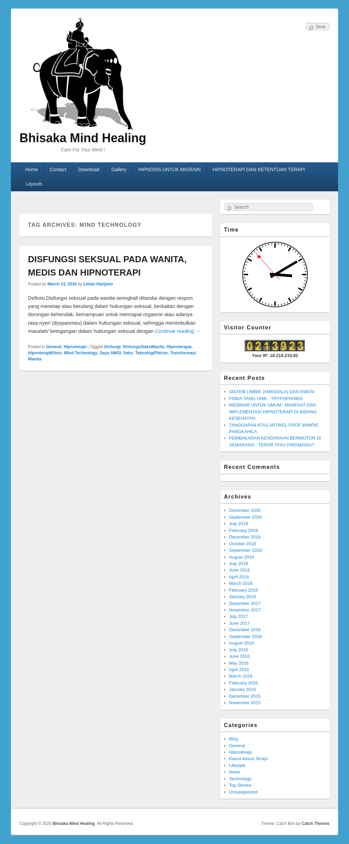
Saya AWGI (110, 353)
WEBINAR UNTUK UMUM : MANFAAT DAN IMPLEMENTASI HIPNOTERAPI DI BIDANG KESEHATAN (273, 411)
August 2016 (241, 643)
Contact (58, 169)
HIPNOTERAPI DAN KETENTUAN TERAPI (259, 169)
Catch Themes (316, 823)
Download (88, 169)
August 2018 (241, 557)
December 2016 (245, 629)
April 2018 (239, 576)
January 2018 (242, 596)
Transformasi (183, 353)
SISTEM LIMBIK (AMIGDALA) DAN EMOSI (272, 391)
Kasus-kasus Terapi (248, 758)
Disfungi (112, 346)
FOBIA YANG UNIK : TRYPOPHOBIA (266, 398)
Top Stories (240, 785)
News (234, 771)
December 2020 (245, 510)
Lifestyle (237, 765)
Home (31, 169)
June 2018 (239, 570)
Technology (240, 778)
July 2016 (238, 649)
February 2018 (243, 590)
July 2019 (238, 523)
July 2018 (238, 563)
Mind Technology (80, 353)
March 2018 (241, 583)
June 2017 (239, 623)
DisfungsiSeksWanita (143, 346)
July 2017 (238, 616)
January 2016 (242, 689)
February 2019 (243, 530)
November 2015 (245, 702)
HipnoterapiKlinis (45, 353)
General (53, 346)
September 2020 (245, 517)
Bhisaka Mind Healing (82, 138)
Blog (233, 738)
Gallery (118, 169)
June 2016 (239, 656)
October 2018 (242, 543)
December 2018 (245, 536)
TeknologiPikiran (151, 353)
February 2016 (243, 682)
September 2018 (245, 550)
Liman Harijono (98, 284)
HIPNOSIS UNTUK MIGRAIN (169, 169)
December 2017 (245, 603)
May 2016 (238, 663)
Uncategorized (243, 792)
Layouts (34, 184)
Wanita (34, 359)
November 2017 (245, 609)
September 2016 (245, 636)
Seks (128, 353)
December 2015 (245, 696)
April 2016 (239, 669)
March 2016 (241, 676)
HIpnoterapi (75, 346)
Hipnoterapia (179, 346)
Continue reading (177, 331)
